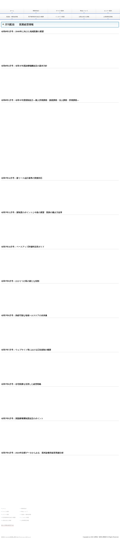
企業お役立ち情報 (84, 16)
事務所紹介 (36, 10)
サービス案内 (60, 10)
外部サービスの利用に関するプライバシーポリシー (16, 537)
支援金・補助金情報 (12, 16)
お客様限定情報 (108, 16)
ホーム (12, 10)
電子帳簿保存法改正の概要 (36, 16)
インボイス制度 (60, 16)
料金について (84, 10)
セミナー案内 (108, 10)
